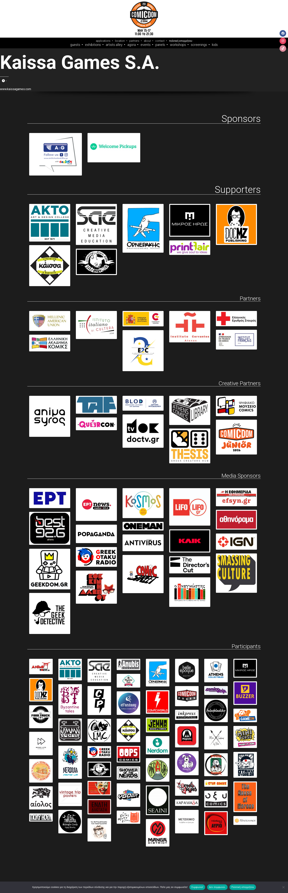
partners (134, 41)
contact (160, 41)
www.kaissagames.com (15, 89)
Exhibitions (93, 44)
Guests (75, 44)
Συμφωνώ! (197, 887)
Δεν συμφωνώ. (217, 887)
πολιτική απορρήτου (180, 41)
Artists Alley (114, 44)
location (120, 41)
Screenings (199, 44)
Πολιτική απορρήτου (242, 887)
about (147, 41)
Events (146, 44)
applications (103, 41)
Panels (160, 44)
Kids (215, 44)
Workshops (178, 44)
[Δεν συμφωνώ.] (283, 887)
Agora (131, 44)
